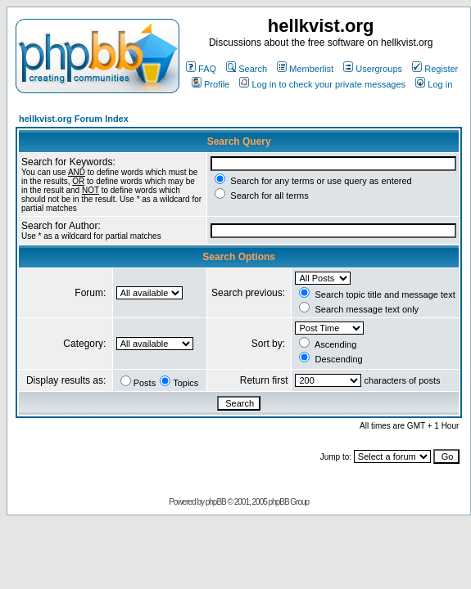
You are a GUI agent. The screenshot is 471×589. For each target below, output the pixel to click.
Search (246, 69)
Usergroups (372, 69)
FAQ (201, 69)
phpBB (216, 501)
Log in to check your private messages (322, 84)
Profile (210, 84)
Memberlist (305, 69)
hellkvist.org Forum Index (74, 119)
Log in (433, 84)
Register (435, 69)
